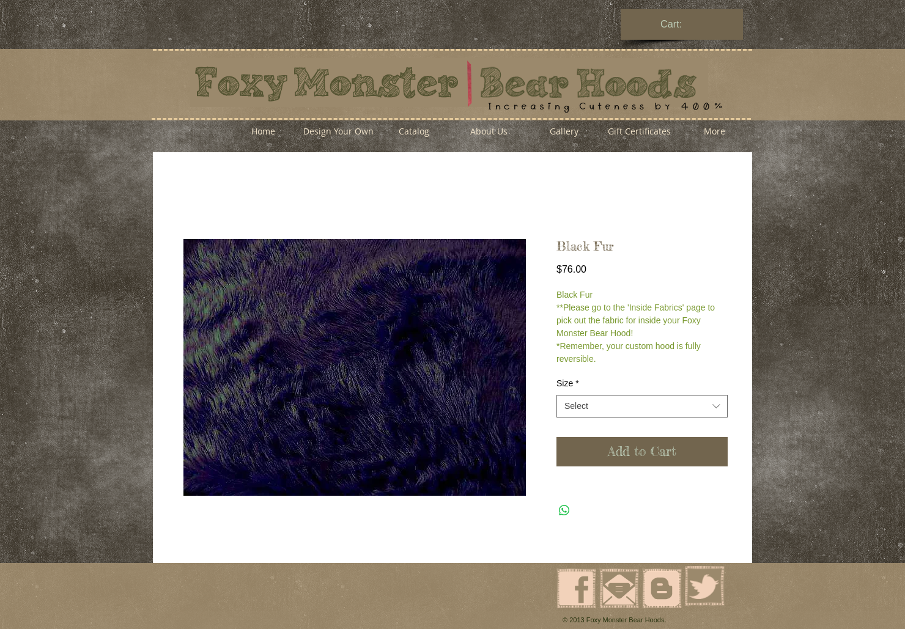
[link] (682, 24)
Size (567, 383)
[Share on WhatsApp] (564, 510)
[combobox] (642, 406)
